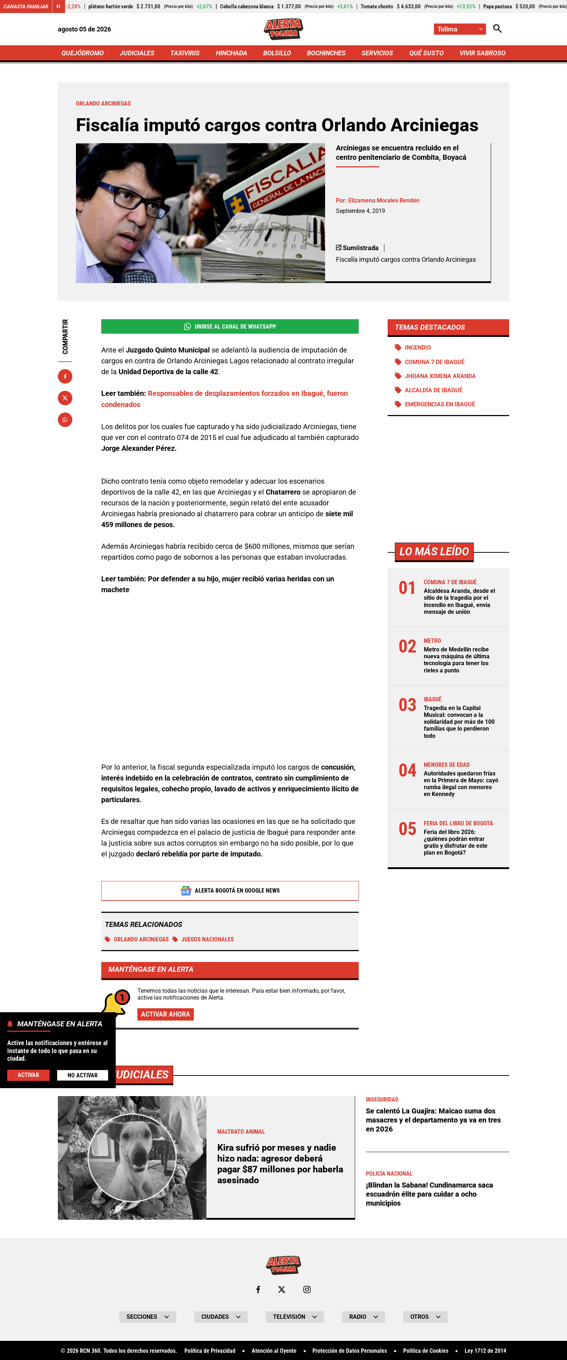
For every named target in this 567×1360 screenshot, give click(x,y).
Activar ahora (165, 1013)
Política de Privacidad (209, 1350)
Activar (28, 1075)
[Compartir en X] (65, 398)
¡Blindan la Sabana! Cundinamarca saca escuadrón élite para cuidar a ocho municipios (429, 1192)
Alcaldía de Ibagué (433, 390)
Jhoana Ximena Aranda (440, 376)
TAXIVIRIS (185, 53)
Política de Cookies (425, 1350)
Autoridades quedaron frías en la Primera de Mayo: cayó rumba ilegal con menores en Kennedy (461, 784)
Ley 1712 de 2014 (485, 1350)
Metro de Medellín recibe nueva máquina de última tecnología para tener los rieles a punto (457, 660)
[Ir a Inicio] (284, 29)
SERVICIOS (377, 53)
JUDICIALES (137, 53)
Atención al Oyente (274, 1350)
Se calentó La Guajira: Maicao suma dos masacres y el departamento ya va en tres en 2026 (433, 1119)
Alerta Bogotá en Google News (230, 890)
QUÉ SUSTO (426, 53)
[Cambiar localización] (460, 29)
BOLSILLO (277, 53)
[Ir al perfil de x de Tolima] (281, 1289)
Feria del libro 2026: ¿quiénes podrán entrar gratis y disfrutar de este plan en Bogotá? (455, 842)
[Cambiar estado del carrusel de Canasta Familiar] (58, 6)
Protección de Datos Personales (349, 1350)
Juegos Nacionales (203, 938)
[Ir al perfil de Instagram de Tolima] (307, 1289)
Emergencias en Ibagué (440, 404)
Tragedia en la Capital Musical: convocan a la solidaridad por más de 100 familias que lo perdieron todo (459, 722)
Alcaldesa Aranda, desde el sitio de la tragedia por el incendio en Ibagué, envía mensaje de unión (459, 601)
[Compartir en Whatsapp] (65, 419)
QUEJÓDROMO (82, 53)
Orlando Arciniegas (137, 938)
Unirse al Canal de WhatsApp (230, 326)
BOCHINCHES (326, 53)
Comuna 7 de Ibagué (435, 362)
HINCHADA (231, 53)
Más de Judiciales (119, 1074)
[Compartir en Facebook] (65, 376)
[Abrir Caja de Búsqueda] (497, 29)
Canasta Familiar (26, 6)
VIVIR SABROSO (483, 53)
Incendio (418, 347)
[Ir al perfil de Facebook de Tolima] (258, 1289)
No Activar (83, 1075)
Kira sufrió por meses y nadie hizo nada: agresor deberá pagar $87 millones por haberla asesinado (280, 1163)
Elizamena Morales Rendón (383, 200)
